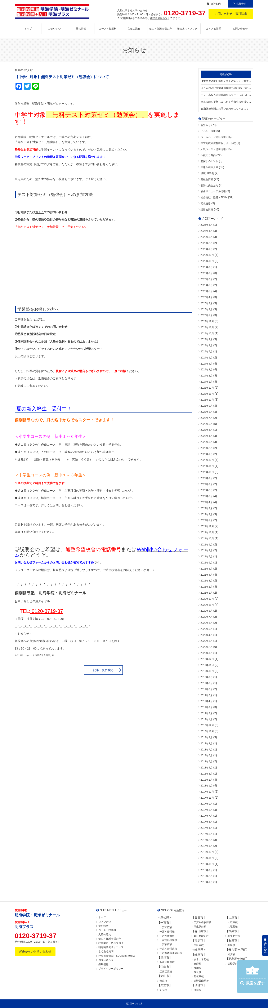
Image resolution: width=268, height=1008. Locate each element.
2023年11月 (207, 393)
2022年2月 (207, 514)
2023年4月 (207, 435)
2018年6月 (207, 755)
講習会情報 (207, 209)
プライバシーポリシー (111, 968)
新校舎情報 (207, 179)
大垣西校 (233, 926)
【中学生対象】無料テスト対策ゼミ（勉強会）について (226, 81)
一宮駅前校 (166, 944)
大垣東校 (233, 922)
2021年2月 (207, 586)
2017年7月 (207, 815)
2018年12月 (207, 725)
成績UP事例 (207, 173)
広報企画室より (209, 167)
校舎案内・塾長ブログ (111, 943)
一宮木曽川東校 (168, 948)
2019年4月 (207, 701)
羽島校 (231, 945)
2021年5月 (207, 568)
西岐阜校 (199, 976)
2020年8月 (207, 610)
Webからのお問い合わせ (35, 951)
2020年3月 (207, 640)
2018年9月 (207, 737)
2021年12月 (207, 526)
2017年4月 (207, 827)
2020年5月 (207, 629)
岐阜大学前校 (201, 959)
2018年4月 (207, 767)
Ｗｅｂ (39, 212)
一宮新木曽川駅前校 (171, 952)
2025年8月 (207, 273)
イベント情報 (208, 131)
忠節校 (197, 963)
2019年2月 (207, 713)
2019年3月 (207, 707)
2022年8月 (207, 484)
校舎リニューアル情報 (213, 191)
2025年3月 (207, 303)
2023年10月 (207, 399)
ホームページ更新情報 (213, 137)
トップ (28, 28)
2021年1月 (207, 592)
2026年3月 (207, 237)
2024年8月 (207, 345)
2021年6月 (207, 562)
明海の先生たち (209, 185)
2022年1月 (207, 520)
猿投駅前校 (200, 926)
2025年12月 (207, 255)
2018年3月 (207, 773)
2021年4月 (207, 574)
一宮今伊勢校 (167, 936)
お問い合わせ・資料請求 (231, 13)
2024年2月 (207, 375)
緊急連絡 (206, 203)
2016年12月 (207, 852)
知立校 (163, 990)
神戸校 (231, 954)
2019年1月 (207, 719)
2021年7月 (207, 556)
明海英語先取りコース (111, 947)
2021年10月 (207, 538)
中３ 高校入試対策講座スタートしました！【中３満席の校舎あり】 (226, 94)
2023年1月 (207, 454)
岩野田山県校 (201, 980)
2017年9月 (207, 803)
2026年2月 (207, 243)
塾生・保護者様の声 (160, 28)
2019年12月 (207, 659)
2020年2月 (207, 647)
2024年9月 (207, 339)
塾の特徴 (81, 28)
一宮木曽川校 (167, 931)
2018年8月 (207, 743)
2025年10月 (207, 261)
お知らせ (206, 125)
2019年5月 (207, 695)
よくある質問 (213, 28)
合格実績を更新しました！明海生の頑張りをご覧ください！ (226, 101)
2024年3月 (207, 369)
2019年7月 (207, 689)
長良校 (197, 972)
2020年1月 (207, 653)
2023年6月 (207, 424)
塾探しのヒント (209, 161)
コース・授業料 (107, 28)
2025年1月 (207, 315)
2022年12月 (207, 460)
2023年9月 (207, 405)
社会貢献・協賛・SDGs (214, 197)
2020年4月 (207, 635)
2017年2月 (207, 840)
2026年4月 (207, 230)
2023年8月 (207, 411)
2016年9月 (207, 870)
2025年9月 (207, 267)
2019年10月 (207, 671)
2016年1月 (207, 882)
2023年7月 (207, 417)
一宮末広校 (166, 927)
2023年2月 (207, 448)
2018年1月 (207, 785)
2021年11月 (207, 532)
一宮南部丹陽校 (168, 940)
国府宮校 (199, 945)
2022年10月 (207, 472)
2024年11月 (207, 327)
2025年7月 (207, 279)
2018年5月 (207, 761)
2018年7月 (207, 749)
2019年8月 (207, 683)
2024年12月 (207, 321)
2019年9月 (207, 677)
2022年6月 (207, 496)
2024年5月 (207, 357)
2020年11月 (207, 604)
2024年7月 (207, 351)
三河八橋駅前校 (202, 922)
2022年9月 (207, 478)
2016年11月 (207, 858)
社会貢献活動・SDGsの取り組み (116, 955)
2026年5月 (207, 224)
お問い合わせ (240, 28)
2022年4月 (207, 502)
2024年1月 (207, 381)
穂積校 (197, 990)
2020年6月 (207, 622)
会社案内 (216, 3)
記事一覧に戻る (103, 670)
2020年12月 (207, 598)
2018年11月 (207, 731)
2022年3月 (207, 508)
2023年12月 (207, 387)
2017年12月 (207, 791)
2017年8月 (207, 809)
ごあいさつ (54, 28)
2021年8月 (207, 550)
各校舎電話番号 (159, 18)
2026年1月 (207, 249)
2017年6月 (207, 821)
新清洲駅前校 (167, 962)
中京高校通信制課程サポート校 (218, 143)
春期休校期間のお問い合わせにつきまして (225, 108)
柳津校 (197, 968)
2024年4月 (207, 363)
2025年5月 (207, 291)
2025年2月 (207, 309)
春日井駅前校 (201, 936)
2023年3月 (207, 442)
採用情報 (241, 3)
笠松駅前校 (234, 963)
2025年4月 (207, 297)
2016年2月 (207, 876)
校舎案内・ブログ (187, 28)
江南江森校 (166, 971)
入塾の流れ (134, 28)
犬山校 (163, 980)
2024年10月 (207, 333)
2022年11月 (207, 466)
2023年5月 (207, 429)
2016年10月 (207, 864)
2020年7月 (207, 616)
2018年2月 (207, 779)
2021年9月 (207, 544)
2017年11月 (207, 797)
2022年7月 (207, 490)
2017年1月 (207, 845)
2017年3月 (207, 834)
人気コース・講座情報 (213, 149)
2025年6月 (207, 285)
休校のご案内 (208, 155)
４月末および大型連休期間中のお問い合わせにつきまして (226, 87)
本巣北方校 (234, 936)
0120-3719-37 (46, 611)
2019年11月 (207, 665)
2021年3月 (207, 580)
